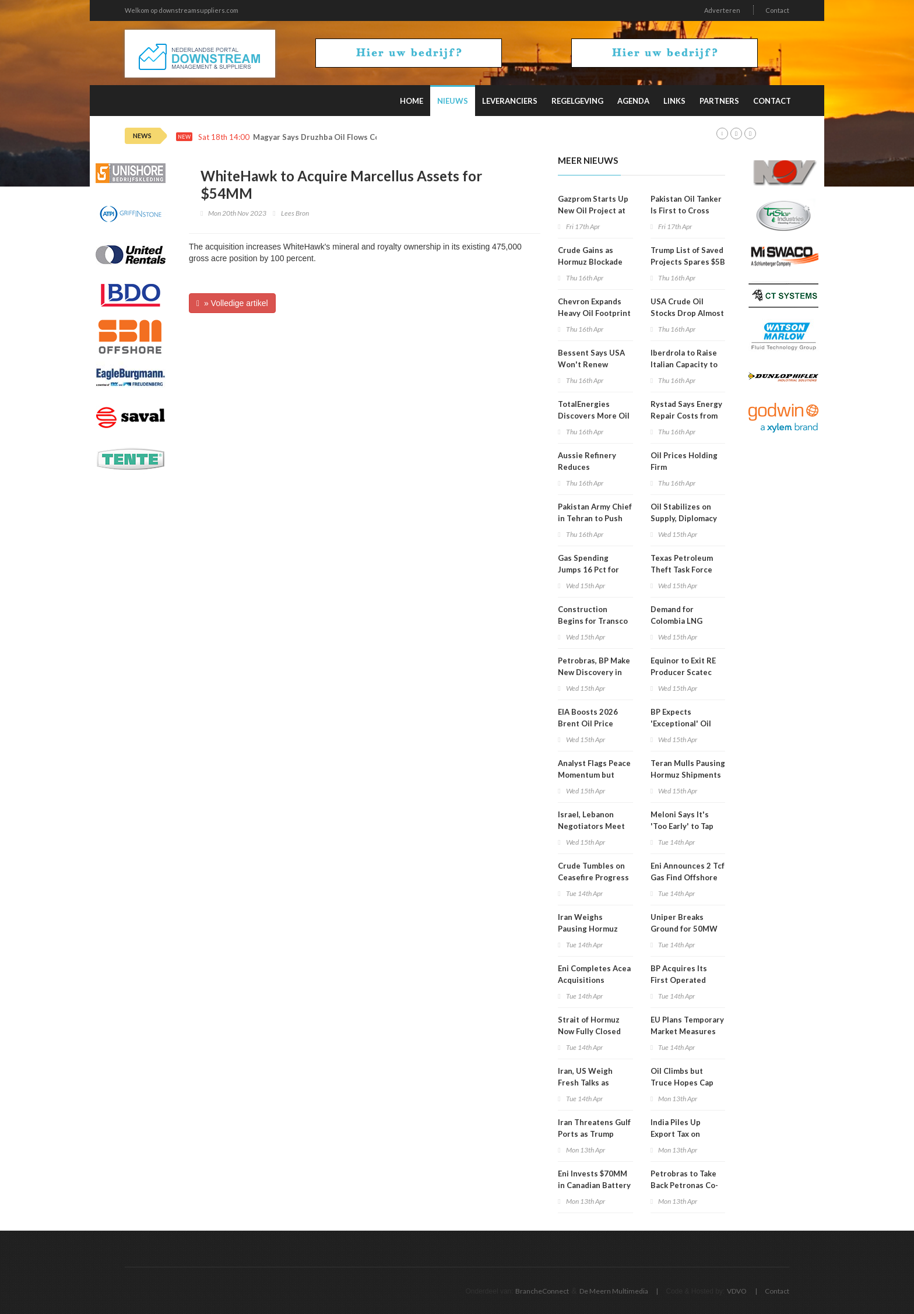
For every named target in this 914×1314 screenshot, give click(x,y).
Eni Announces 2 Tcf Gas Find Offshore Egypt (688, 877)
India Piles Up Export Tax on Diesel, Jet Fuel (679, 1134)
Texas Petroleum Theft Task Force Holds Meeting (682, 569)
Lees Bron (295, 213)
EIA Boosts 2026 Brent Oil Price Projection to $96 (590, 723)
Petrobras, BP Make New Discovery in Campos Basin (594, 672)
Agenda (633, 101)
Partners (719, 101)
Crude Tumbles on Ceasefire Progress (593, 871)
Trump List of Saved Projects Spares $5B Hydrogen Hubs (688, 261)
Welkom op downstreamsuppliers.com (181, 10)
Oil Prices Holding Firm (684, 461)
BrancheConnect (542, 1291)
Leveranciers (509, 101)
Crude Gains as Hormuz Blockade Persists (590, 261)
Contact (777, 10)
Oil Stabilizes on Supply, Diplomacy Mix (684, 518)
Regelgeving (577, 101)
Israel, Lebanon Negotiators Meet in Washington (591, 826)
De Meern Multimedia (613, 1291)
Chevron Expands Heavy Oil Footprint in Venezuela (594, 313)
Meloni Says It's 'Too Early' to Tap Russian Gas (682, 826)
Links (674, 101)
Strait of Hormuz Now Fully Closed (589, 1025)
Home (411, 101)
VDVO (737, 1291)
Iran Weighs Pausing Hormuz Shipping (588, 928)
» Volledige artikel (232, 303)
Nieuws (452, 101)
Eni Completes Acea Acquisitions (594, 974)
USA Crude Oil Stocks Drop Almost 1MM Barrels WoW (687, 313)
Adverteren (722, 10)
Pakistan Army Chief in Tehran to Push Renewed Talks (595, 518)
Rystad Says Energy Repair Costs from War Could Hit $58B (687, 415)
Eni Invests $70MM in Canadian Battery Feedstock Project (594, 1185)
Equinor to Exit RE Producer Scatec (683, 666)
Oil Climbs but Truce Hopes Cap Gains (682, 1082)
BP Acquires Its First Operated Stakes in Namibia (683, 980)
